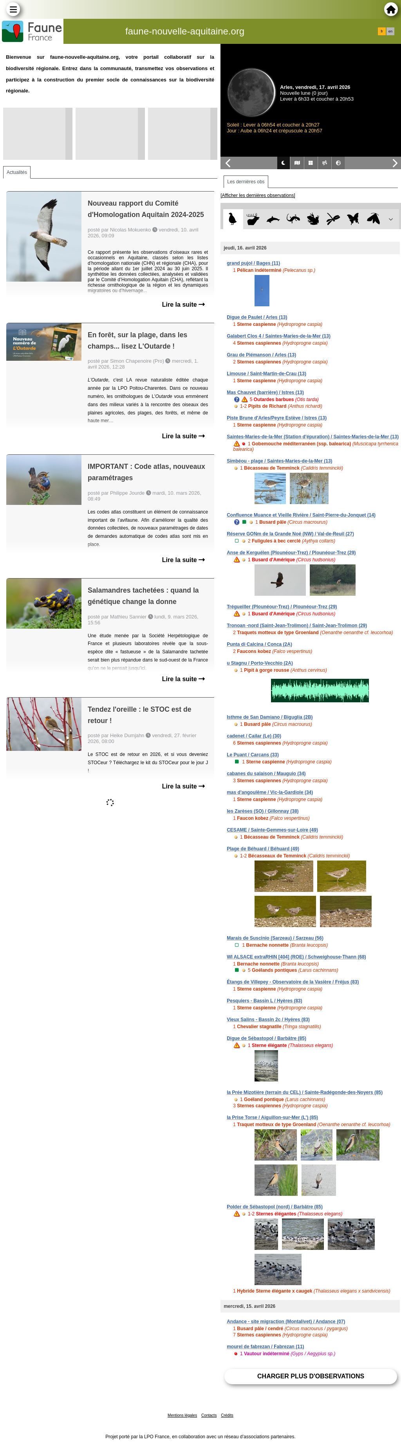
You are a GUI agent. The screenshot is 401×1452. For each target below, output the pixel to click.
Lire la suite (183, 304)
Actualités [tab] (17, 172)
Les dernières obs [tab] (245, 181)
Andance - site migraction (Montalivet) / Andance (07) (286, 1321)
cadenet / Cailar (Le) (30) (254, 736)
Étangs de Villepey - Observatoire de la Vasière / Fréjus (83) (293, 982)
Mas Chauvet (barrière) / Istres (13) (265, 392)
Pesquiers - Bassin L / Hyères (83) (264, 1001)
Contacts (209, 1415)
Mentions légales (182, 1415)
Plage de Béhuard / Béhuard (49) (263, 849)
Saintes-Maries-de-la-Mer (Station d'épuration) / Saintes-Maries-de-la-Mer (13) (313, 436)
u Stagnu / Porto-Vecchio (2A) (260, 663)
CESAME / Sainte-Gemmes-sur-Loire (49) (272, 830)
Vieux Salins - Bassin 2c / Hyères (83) (268, 1019)
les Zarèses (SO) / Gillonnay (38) (262, 811)
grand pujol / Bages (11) (253, 263)
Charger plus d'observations (310, 1376)
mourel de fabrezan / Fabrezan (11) (265, 1346)
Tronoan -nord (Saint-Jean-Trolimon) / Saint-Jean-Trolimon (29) (297, 625)
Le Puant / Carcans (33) (253, 755)
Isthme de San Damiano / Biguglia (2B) (269, 717)
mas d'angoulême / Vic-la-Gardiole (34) (270, 792)
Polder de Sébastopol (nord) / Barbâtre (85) (275, 1207)
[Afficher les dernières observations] (257, 195)
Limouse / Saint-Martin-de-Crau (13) (266, 373)
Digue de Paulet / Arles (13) (257, 317)
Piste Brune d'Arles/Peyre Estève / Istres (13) (277, 418)
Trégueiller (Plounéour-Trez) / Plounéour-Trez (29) (282, 606)
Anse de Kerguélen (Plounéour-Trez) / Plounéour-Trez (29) (291, 552)
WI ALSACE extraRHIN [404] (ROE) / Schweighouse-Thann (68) (296, 957)
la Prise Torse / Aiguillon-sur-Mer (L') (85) (272, 1117)
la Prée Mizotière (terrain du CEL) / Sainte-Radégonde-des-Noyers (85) (305, 1092)
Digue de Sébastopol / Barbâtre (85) (266, 1038)
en (390, 31)
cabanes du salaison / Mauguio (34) (266, 773)
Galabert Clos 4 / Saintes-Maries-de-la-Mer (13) (279, 336)
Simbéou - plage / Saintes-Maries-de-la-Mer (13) (279, 461)
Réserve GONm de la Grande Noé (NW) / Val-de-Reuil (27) (290, 534)
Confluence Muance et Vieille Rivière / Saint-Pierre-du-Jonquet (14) (301, 515)
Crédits (227, 1415)
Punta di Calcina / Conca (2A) (259, 644)
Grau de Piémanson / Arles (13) (261, 355)
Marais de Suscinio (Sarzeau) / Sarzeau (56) (275, 938)
